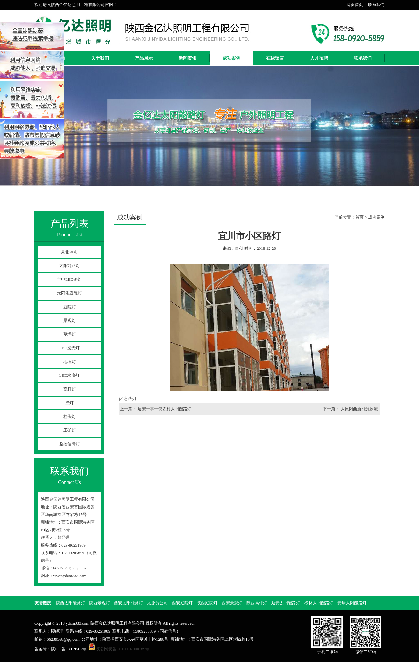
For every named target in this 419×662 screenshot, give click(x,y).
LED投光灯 (69, 348)
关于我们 (100, 58)
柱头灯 (69, 416)
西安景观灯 (232, 602)
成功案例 (231, 58)
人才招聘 (319, 58)
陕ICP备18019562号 (68, 648)
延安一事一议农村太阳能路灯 (164, 408)
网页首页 (354, 4)
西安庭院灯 (182, 602)
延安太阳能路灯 (285, 602)
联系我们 (376, 4)
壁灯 (69, 402)
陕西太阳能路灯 (70, 602)
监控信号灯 (69, 444)
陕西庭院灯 (207, 602)
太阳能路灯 (69, 265)
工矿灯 (69, 430)
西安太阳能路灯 (128, 602)
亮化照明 (69, 251)
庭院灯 (69, 306)
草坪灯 (69, 334)
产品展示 (144, 58)
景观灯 (69, 320)
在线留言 (275, 58)
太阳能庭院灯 (69, 293)
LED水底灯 (69, 375)
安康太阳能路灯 (351, 602)
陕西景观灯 (99, 602)
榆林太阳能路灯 (318, 602)
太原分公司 (157, 602)
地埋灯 (69, 361)
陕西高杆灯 (256, 602)
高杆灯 (69, 389)
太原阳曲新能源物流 (359, 408)
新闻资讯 (187, 58)
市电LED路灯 (69, 279)
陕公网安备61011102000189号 (122, 648)
